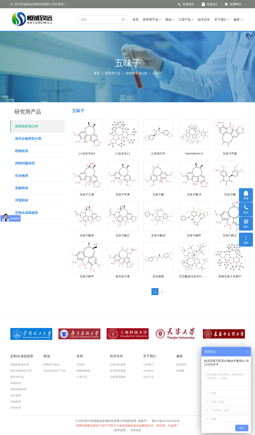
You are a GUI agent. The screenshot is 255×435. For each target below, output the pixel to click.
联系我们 (182, 364)
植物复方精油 (52, 364)
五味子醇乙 (230, 235)
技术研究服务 (118, 370)
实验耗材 (21, 188)
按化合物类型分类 (28, 138)
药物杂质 (21, 151)
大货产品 (186, 19)
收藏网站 (233, 4)
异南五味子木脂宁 (229, 276)
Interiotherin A (194, 153)
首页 (136, 19)
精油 (169, 19)
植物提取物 (84, 370)
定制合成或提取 (26, 212)
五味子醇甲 (87, 276)
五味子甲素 (122, 194)
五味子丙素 (230, 153)
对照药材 (21, 200)
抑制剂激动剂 (25, 163)
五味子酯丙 (87, 235)
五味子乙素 (87, 194)
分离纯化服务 (118, 364)
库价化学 (136, 429)
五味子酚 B (194, 194)
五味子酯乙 (122, 235)
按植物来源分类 (136, 73)
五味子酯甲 (194, 235)
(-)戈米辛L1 (122, 153)
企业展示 (149, 370)
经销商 (180, 370)
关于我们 (221, 19)
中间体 (81, 364)
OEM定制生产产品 (55, 370)
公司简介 (149, 364)
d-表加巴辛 (158, 153)
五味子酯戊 (158, 235)
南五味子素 (122, 276)
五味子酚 (158, 194)
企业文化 (149, 376)
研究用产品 (152, 19)
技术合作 (204, 19)
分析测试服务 (118, 376)
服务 (238, 19)
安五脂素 (158, 276)
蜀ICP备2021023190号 (165, 420)
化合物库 (21, 175)
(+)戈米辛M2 (87, 153)
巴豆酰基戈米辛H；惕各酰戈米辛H (194, 276)
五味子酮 (230, 194)
